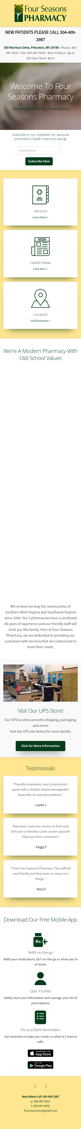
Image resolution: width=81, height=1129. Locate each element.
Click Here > (40, 269)
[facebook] (35, 1086)
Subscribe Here (39, 161)
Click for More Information (40, 746)
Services (40, 211)
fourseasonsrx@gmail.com (40, 1111)
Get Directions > (40, 321)
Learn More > (40, 217)
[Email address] (39, 150)
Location (40, 314)
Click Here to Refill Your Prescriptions (40, 109)
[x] (45, 1086)
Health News (40, 262)
